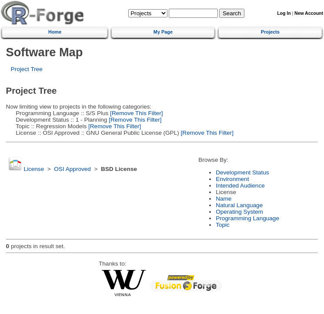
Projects (270, 31)
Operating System (239, 211)
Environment (232, 179)
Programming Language (247, 218)
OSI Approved (72, 169)
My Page (163, 31)
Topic (223, 225)
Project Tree (27, 69)
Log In (284, 13)
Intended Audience (240, 185)
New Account (308, 13)
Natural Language (239, 205)
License (33, 169)
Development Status (242, 172)
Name (223, 198)
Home (54, 31)
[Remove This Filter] (135, 113)
